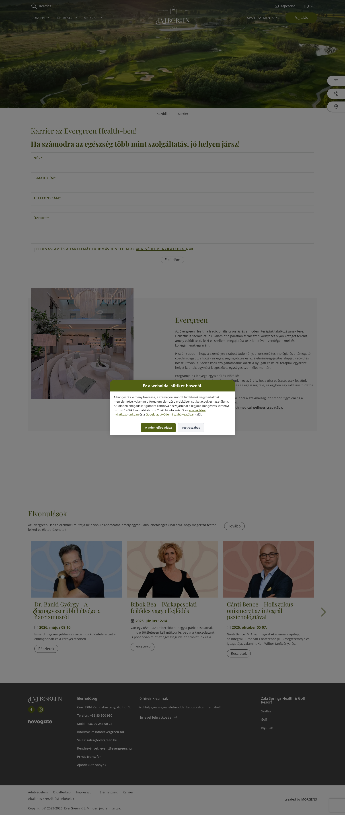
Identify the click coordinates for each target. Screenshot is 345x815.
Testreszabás (191, 428)
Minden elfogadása (158, 428)
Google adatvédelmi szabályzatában (170, 414)
